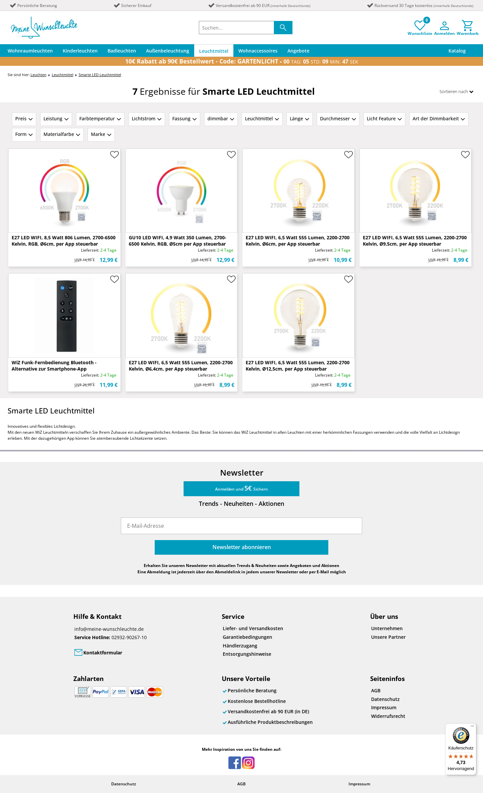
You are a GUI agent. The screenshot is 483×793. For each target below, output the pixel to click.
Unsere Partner (388, 637)
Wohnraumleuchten (30, 51)
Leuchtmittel (213, 51)
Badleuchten (122, 51)
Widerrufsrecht (388, 716)
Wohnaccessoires (258, 51)
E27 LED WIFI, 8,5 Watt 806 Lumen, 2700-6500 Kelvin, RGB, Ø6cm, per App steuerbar (64, 240)
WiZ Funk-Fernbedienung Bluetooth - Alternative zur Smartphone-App (54, 365)
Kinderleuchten (80, 51)
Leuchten (38, 74)
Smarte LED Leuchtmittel (100, 74)
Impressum (383, 707)
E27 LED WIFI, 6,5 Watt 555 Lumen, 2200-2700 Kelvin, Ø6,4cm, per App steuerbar (181, 365)
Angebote (298, 51)
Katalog (457, 51)
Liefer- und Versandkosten (253, 628)
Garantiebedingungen (247, 637)
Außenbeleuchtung (167, 51)
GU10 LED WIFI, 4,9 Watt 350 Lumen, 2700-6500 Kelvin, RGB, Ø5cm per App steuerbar (177, 240)
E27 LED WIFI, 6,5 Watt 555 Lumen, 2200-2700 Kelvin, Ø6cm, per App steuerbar (298, 240)
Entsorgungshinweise (247, 654)
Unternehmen (387, 628)
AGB (375, 690)
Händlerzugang (240, 645)
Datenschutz (385, 699)
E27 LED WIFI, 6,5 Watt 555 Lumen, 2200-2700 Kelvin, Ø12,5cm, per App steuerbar (298, 365)
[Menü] (472, 728)
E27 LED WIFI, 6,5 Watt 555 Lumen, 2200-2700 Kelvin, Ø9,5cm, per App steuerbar (415, 240)
